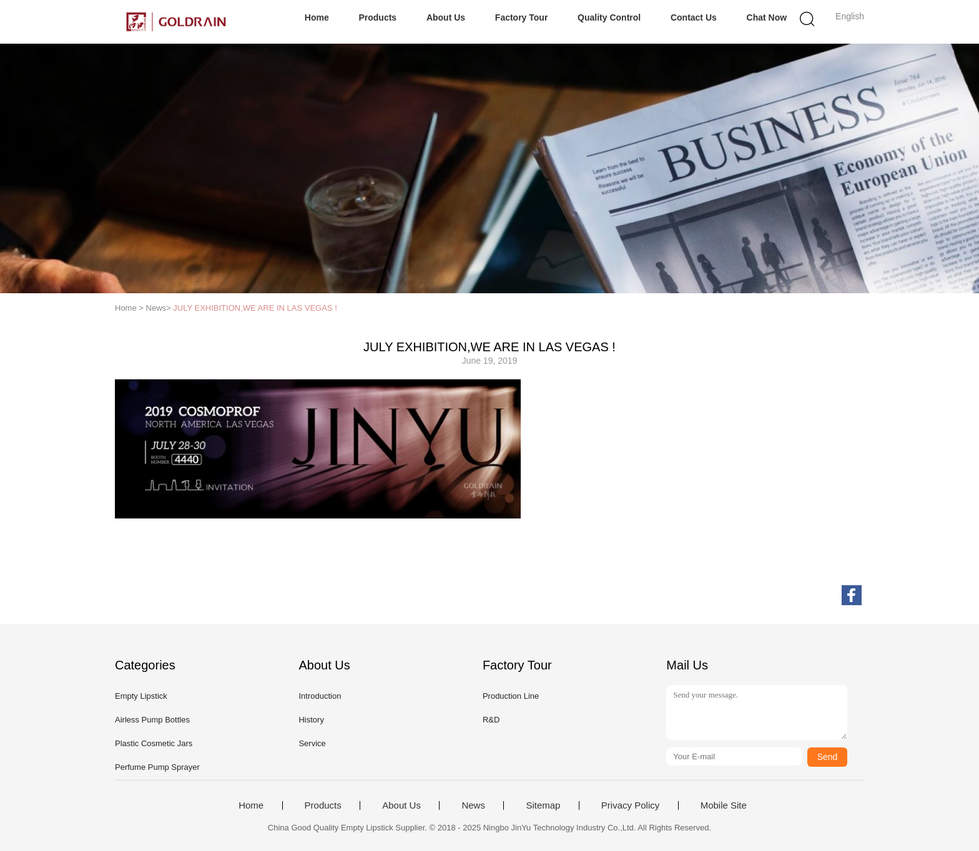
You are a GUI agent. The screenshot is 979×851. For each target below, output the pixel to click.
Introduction (319, 696)
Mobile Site (724, 805)
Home (317, 17)
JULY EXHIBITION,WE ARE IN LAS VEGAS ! (255, 308)
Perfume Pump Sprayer (157, 767)
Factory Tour (521, 17)
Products (377, 17)
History (310, 719)
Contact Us (694, 17)
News (473, 805)
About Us (445, 17)
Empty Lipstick (141, 696)
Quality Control (609, 17)
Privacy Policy (630, 805)
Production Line (511, 696)
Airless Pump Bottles (152, 719)
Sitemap (543, 805)
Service (311, 743)
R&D (491, 719)
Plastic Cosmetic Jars (153, 743)
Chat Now (767, 17)
